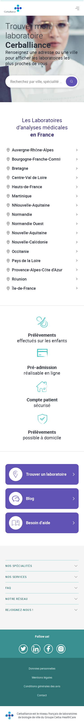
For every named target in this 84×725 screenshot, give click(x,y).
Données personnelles (42, 668)
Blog (30, 498)
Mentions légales (42, 677)
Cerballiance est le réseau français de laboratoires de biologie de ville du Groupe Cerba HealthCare (47, 715)
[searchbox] (35, 81)
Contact (42, 695)
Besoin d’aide (38, 522)
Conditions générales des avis (42, 686)
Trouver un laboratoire (46, 474)
